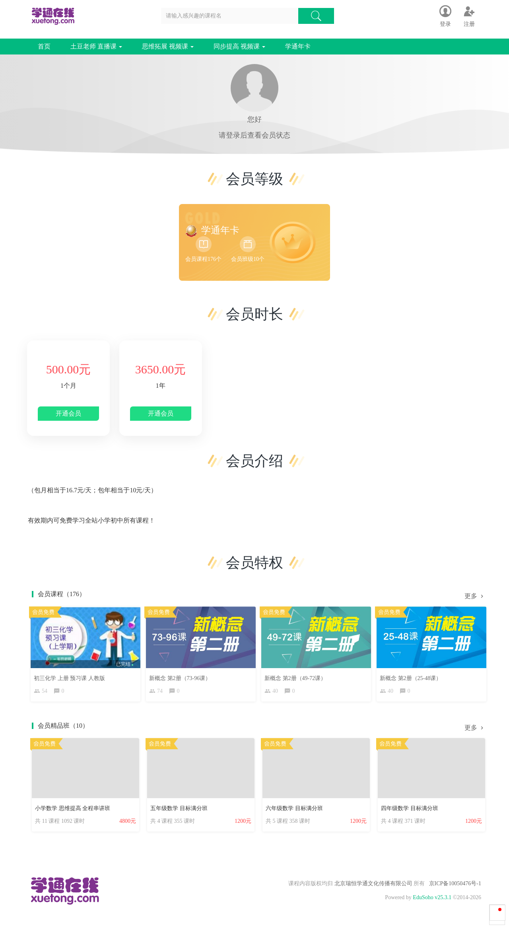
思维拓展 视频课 (168, 46)
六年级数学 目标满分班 (294, 810)
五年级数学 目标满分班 (179, 810)
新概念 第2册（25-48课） (412, 676)
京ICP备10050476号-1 (455, 886)
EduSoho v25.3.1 (432, 900)
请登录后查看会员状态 (254, 135)
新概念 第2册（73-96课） (182, 676)
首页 (44, 46)
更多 (474, 596)
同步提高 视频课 (239, 46)
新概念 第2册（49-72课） (297, 676)
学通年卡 (298, 46)
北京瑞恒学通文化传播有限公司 (373, 886)
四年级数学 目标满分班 (409, 810)
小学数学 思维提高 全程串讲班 (72, 810)
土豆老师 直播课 (96, 46)
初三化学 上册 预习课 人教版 (71, 676)
